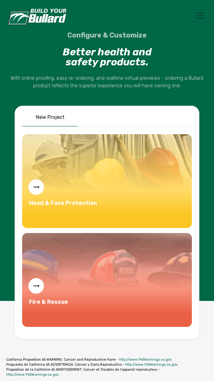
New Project (50, 117)
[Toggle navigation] (200, 15)
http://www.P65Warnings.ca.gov (145, 360)
